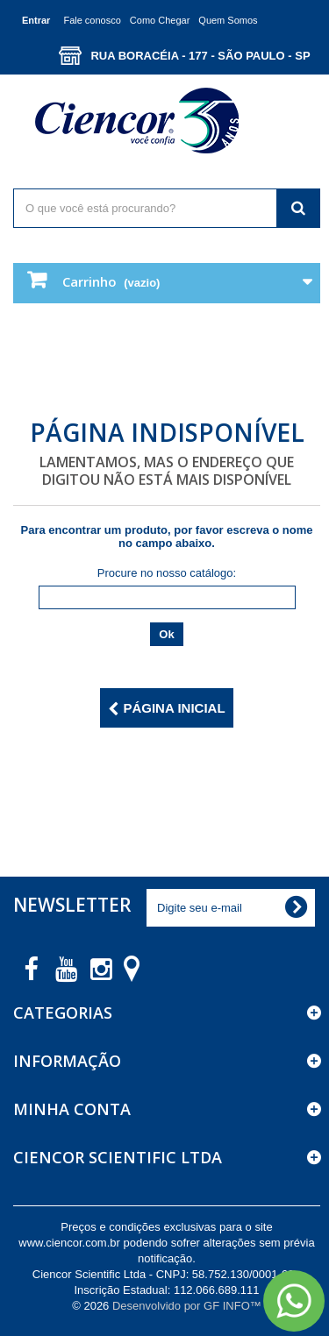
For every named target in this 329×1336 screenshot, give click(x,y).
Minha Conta (72, 1108)
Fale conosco (91, 20)
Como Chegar (160, 20)
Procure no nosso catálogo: (166, 572)
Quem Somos (227, 20)
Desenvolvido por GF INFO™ (186, 1305)
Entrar (36, 20)
